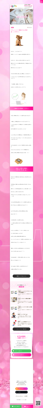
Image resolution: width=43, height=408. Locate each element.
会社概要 (25, 398)
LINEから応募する (18, 353)
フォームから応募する (19, 357)
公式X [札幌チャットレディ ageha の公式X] (19, 394)
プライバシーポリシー (19, 398)
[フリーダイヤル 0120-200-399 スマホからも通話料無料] (28, 5)
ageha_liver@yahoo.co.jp (21, 387)
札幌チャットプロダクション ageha (14, 6)
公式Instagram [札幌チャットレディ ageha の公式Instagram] (20, 391)
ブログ (15, 23)
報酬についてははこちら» (21, 277)
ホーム (13, 23)
